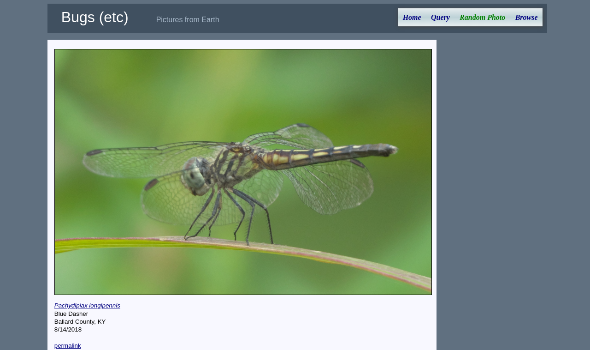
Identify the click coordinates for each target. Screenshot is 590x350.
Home (412, 17)
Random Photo (482, 17)
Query (440, 17)
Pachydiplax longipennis (87, 305)
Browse (526, 17)
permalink (67, 345)
